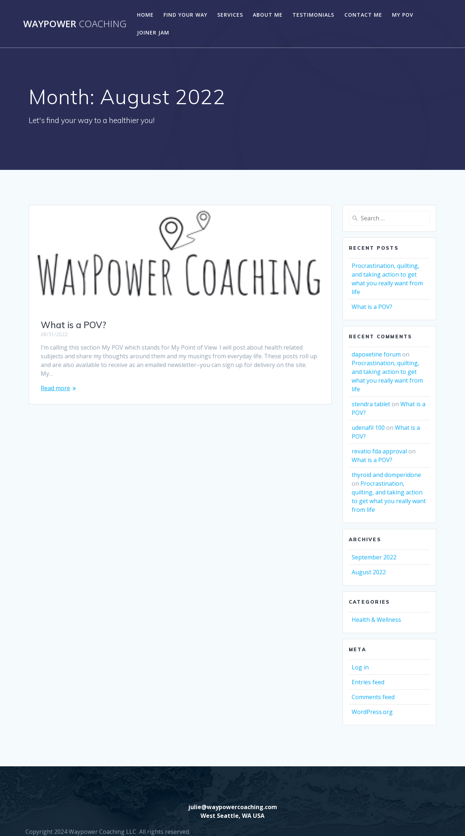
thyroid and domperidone (386, 475)
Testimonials (313, 14)
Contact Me (363, 14)
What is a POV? (73, 324)
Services (230, 14)
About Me (268, 14)
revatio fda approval (379, 451)
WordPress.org (372, 712)
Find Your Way (185, 14)
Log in (360, 667)
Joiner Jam (153, 32)
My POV (402, 14)
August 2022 (369, 572)
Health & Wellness (376, 620)
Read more (55, 388)
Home (145, 14)
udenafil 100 (368, 428)
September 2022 (374, 557)
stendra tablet (371, 404)
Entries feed (368, 682)
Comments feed (373, 697)
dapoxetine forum (376, 354)
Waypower (74, 24)
